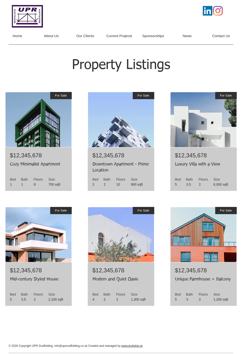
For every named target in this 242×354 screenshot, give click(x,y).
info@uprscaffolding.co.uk (70, 346)
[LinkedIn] (207, 11)
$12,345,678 (26, 155)
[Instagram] (218, 11)
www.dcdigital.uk (132, 346)
